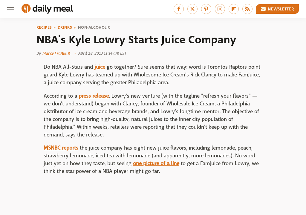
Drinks (65, 27)
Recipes (44, 27)
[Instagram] (220, 9)
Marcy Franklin (56, 53)
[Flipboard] (234, 9)
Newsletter (277, 9)
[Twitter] (192, 9)
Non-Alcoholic (94, 27)
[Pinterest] (206, 9)
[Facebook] (179, 9)
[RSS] (247, 9)
